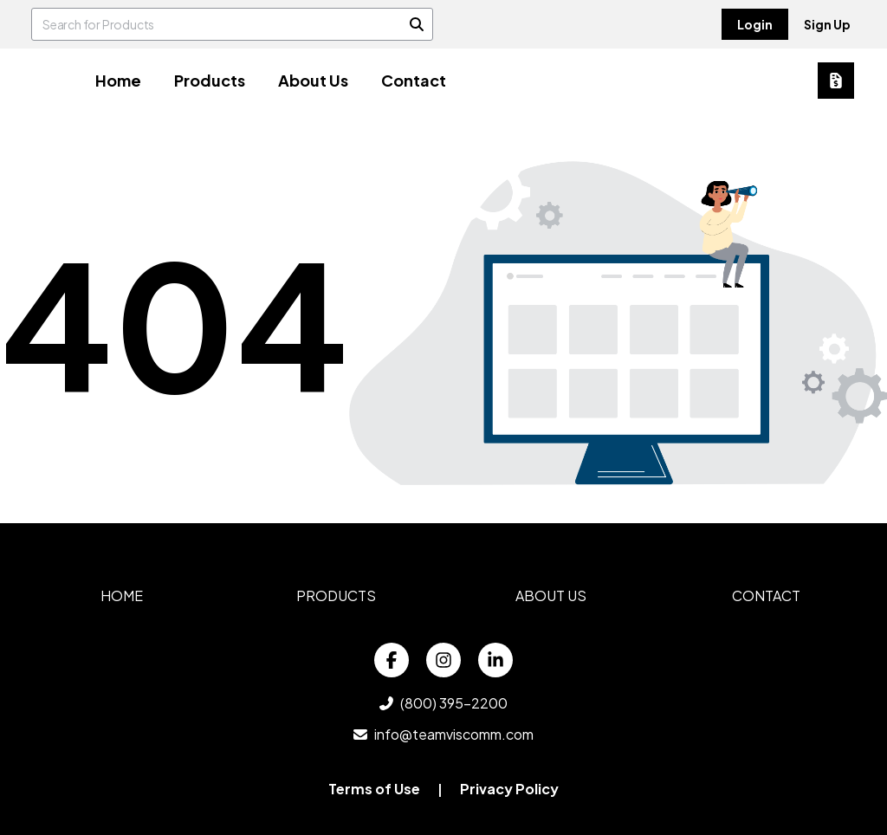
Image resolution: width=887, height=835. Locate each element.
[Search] (416, 24)
